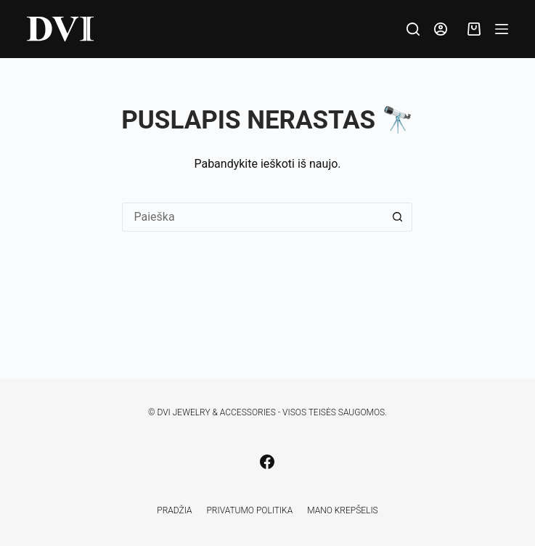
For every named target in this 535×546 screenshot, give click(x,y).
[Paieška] (413, 29)
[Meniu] (501, 29)
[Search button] (397, 217)
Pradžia (174, 510)
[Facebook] (267, 462)
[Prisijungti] (440, 29)
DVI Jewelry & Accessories (216, 412)
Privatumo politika (249, 510)
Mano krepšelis (342, 510)
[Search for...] (252, 217)
